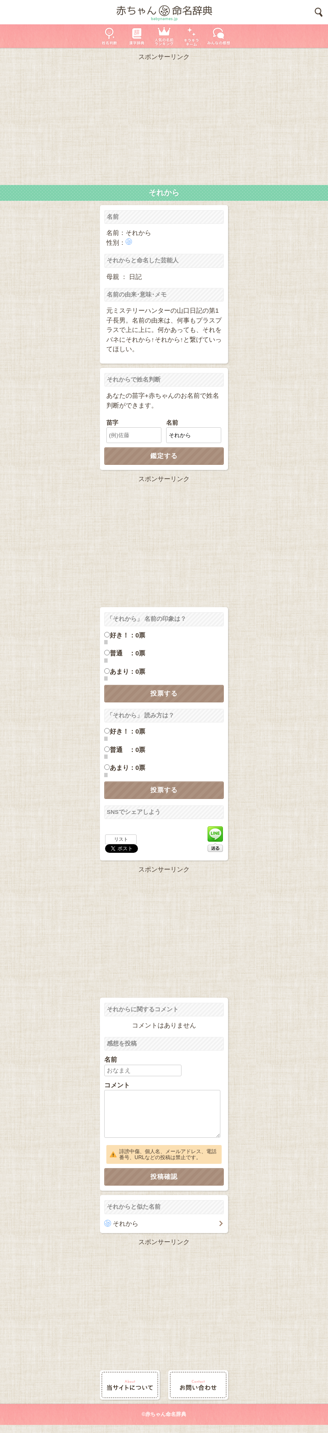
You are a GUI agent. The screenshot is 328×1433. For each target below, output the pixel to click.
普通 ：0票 (127, 653)
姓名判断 (109, 36)
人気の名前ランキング (164, 36)
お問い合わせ (198, 1385)
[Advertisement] (164, 121)
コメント (117, 1085)
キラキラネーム (191, 36)
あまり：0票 (127, 671)
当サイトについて (130, 1385)
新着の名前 (218, 36)
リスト (121, 839)
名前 (172, 423)
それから (125, 1223)
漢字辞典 (136, 36)
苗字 (112, 423)
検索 (318, 12)
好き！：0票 (127, 635)
